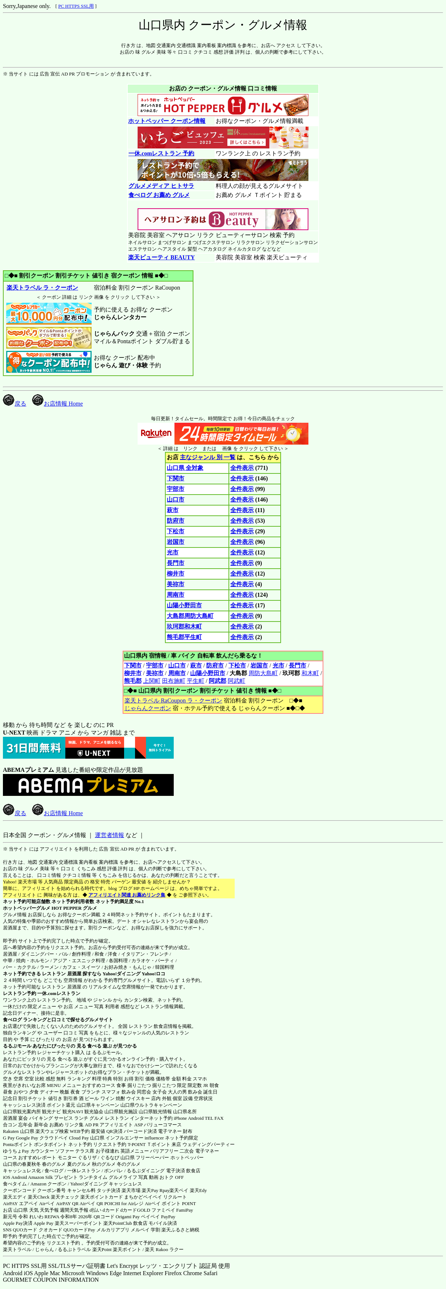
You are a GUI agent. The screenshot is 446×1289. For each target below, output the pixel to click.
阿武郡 (217, 681)
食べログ (12, 1019)
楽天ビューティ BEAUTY (161, 257)
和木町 (310, 673)
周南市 (175, 595)
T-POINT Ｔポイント (149, 1144)
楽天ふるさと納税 (180, 1229)
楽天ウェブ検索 (52, 1131)
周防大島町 (263, 673)
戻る (14, 403)
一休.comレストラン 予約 (161, 153)
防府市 (175, 521)
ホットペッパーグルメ (26, 908)
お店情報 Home (57, 403)
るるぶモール (17, 1046)
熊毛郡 (133, 681)
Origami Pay (128, 1216)
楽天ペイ (178, 1190)
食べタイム (15, 1184)
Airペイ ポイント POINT (170, 1203)
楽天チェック (65, 1197)
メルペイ (140, 1229)
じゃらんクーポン (147, 708)
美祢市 (175, 584)
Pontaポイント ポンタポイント (35, 1144)
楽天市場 (131, 1190)
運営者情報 (109, 835)
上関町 (152, 681)
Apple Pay (44, 1223)
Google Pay (27, 1138)
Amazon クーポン (48, 1184)
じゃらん (44, 1249)
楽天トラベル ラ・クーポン (42, 287)
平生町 (195, 681)
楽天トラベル (17, 1249)
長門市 (175, 563)
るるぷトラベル (74, 1249)
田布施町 (173, 681)
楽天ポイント (127, 1249)
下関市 (175, 478)
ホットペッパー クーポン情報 (166, 121)
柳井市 (175, 573)
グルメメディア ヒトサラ (161, 186)
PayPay (168, 1216)
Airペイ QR (91, 1203)
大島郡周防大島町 (190, 616)
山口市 (175, 499)
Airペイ (47, 1203)
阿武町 (236, 681)
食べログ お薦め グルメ (159, 195)
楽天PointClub (117, 1223)
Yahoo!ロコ (153, 973)
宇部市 (175, 489)
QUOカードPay (79, 1229)
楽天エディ (15, 1197)
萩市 (172, 510)
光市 (172, 552)
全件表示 (242, 468)
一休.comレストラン (58, 993)
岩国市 (175, 542)
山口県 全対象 (185, 468)
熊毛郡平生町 (184, 637)
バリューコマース (163, 1124)
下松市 (175, 531)
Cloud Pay (79, 1138)
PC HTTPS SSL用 (76, 6)
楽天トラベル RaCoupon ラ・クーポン (173, 700)
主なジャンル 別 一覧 (207, 457)
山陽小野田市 (184, 605)
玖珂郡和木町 (184, 626)
